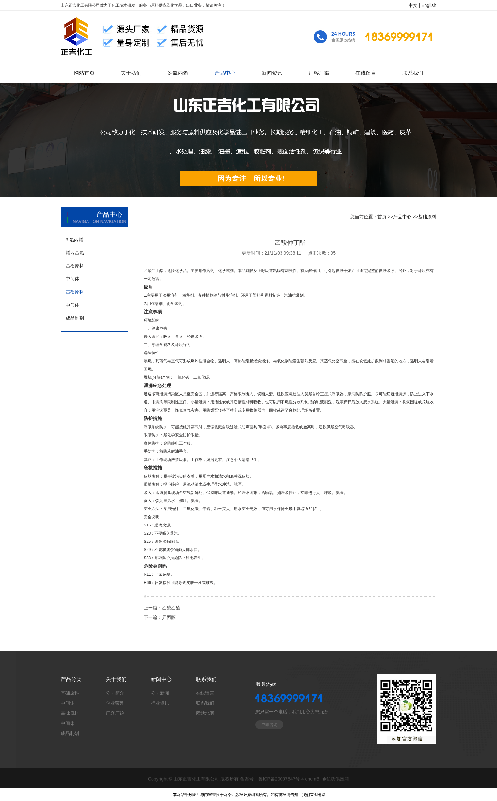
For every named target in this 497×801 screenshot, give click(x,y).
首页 (382, 216)
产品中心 (402, 216)
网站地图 (205, 713)
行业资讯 (160, 703)
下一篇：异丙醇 (160, 617)
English (428, 5)
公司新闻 (160, 693)
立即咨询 (269, 724)
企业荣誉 (115, 703)
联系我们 (205, 703)
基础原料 (427, 216)
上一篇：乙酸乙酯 (162, 607)
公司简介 (115, 693)
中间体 (67, 703)
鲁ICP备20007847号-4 (281, 779)
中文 (413, 5)
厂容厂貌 (115, 713)
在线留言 (205, 693)
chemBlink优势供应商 (327, 779)
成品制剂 (70, 733)
